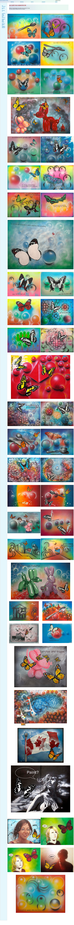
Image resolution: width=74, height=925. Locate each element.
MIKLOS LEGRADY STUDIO (4, 0)
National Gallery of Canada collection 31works (3, 25)
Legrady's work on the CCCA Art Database (3, 15)
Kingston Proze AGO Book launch (3, 21)
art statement (3, 6)
